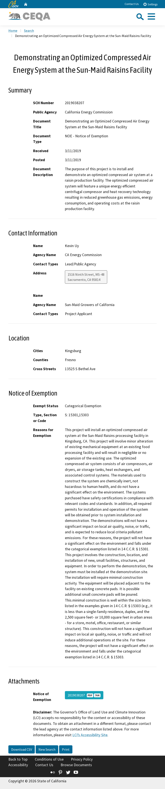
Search (29, 30)
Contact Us (132, 4)
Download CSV (21, 749)
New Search (46, 749)
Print (66, 749)
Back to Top (18, 759)
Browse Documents (76, 765)
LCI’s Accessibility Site (89, 735)
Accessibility (18, 765)
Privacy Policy (82, 759)
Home (12, 30)
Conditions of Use (49, 759)
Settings (150, 4)
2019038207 (84, 695)
